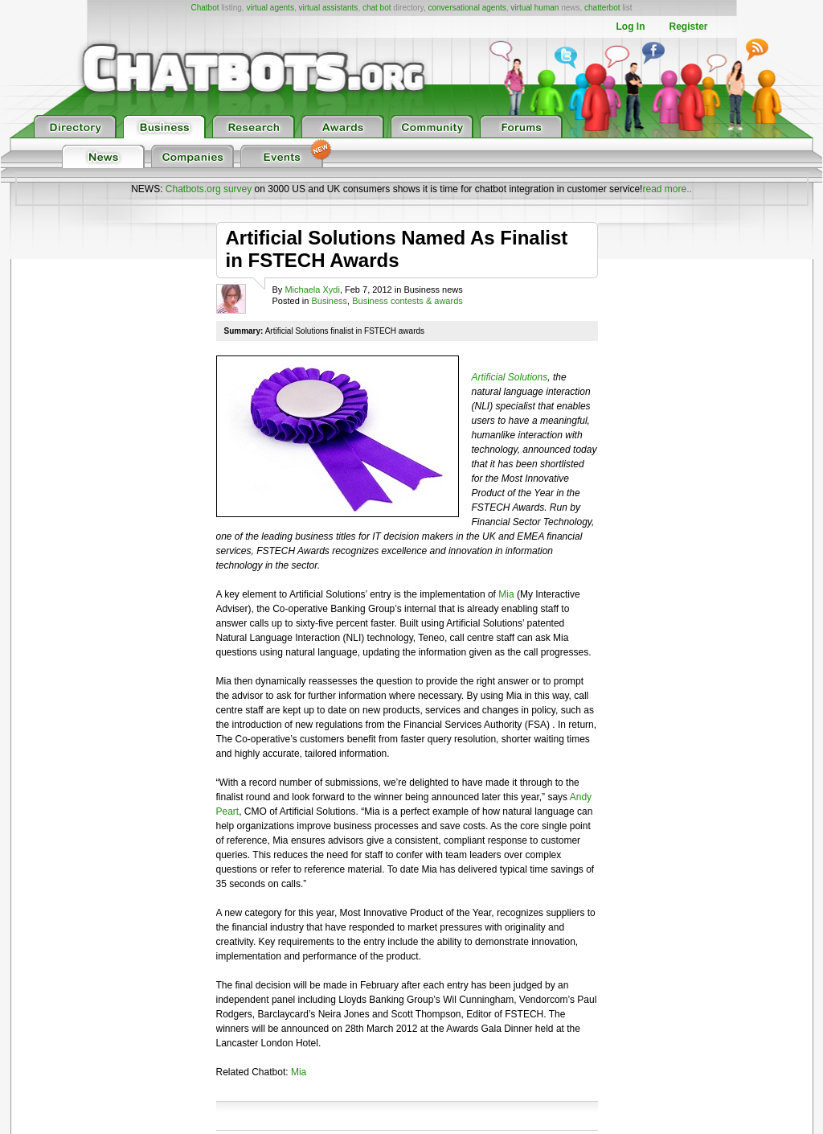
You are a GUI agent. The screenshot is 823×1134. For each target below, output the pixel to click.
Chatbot (204, 7)
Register (688, 26)
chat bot (376, 7)
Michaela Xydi (312, 289)
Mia (506, 594)
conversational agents (467, 7)
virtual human (534, 7)
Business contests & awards (407, 301)
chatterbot (602, 7)
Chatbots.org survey (209, 189)
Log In (630, 26)
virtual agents (269, 7)
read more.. (666, 189)
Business (329, 301)
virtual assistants (328, 7)
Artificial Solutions (510, 377)
